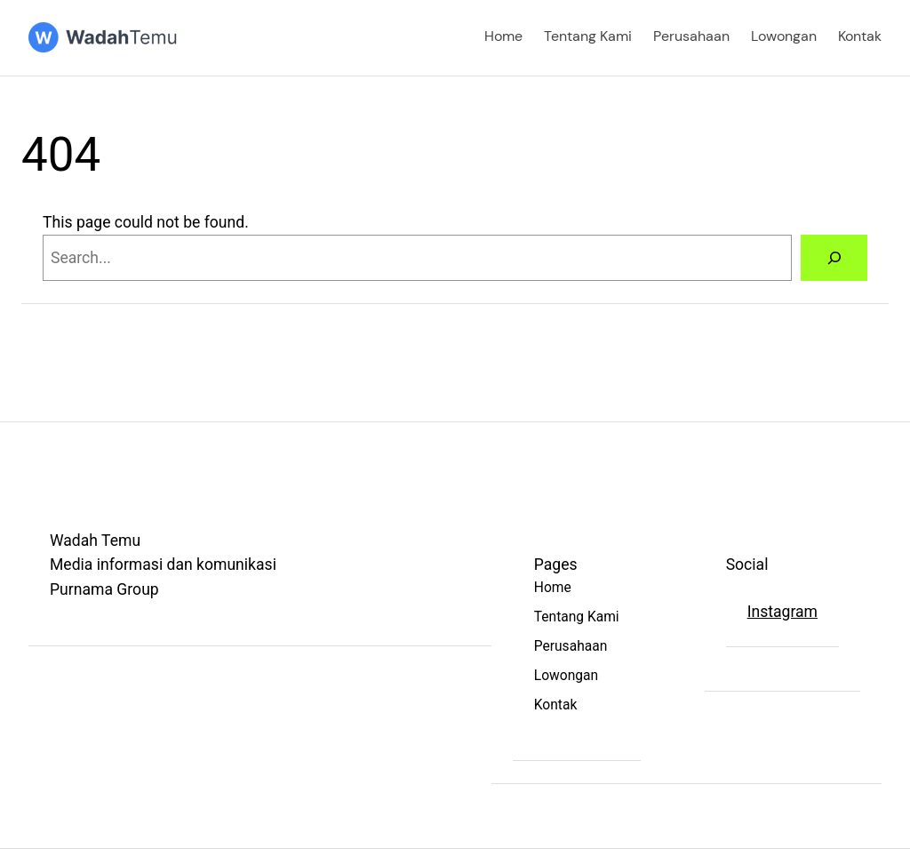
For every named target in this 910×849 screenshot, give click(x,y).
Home (503, 36)
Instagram (782, 612)
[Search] (834, 257)
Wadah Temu (95, 540)
